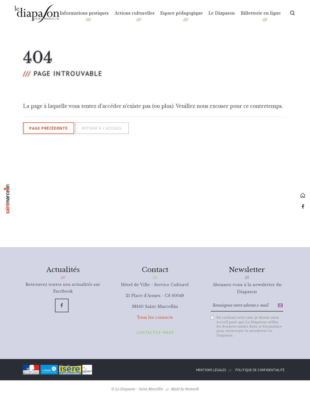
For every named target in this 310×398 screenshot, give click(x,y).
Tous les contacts (155, 317)
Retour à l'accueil (102, 128)
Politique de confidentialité (260, 370)
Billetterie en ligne (261, 13)
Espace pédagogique (181, 13)
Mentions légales (211, 370)
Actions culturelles (135, 13)
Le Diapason (222, 13)
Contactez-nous (155, 332)
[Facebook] (62, 305)
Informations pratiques (84, 13)
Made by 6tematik (185, 389)
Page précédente (48, 128)
